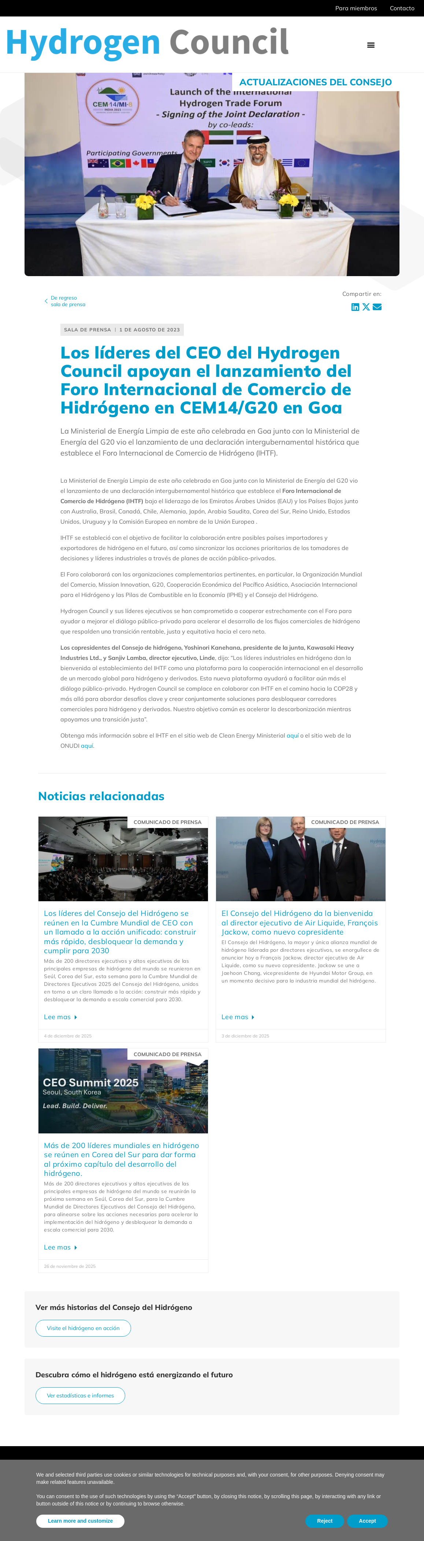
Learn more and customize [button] (80, 1521)
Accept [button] (367, 1521)
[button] (371, 44)
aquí (293, 735)
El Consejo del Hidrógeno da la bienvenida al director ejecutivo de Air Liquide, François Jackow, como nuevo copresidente (300, 922)
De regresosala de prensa (68, 301)
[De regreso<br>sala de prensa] (46, 301)
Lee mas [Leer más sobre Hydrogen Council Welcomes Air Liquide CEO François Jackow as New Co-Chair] (236, 1017)
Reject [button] (324, 1521)
